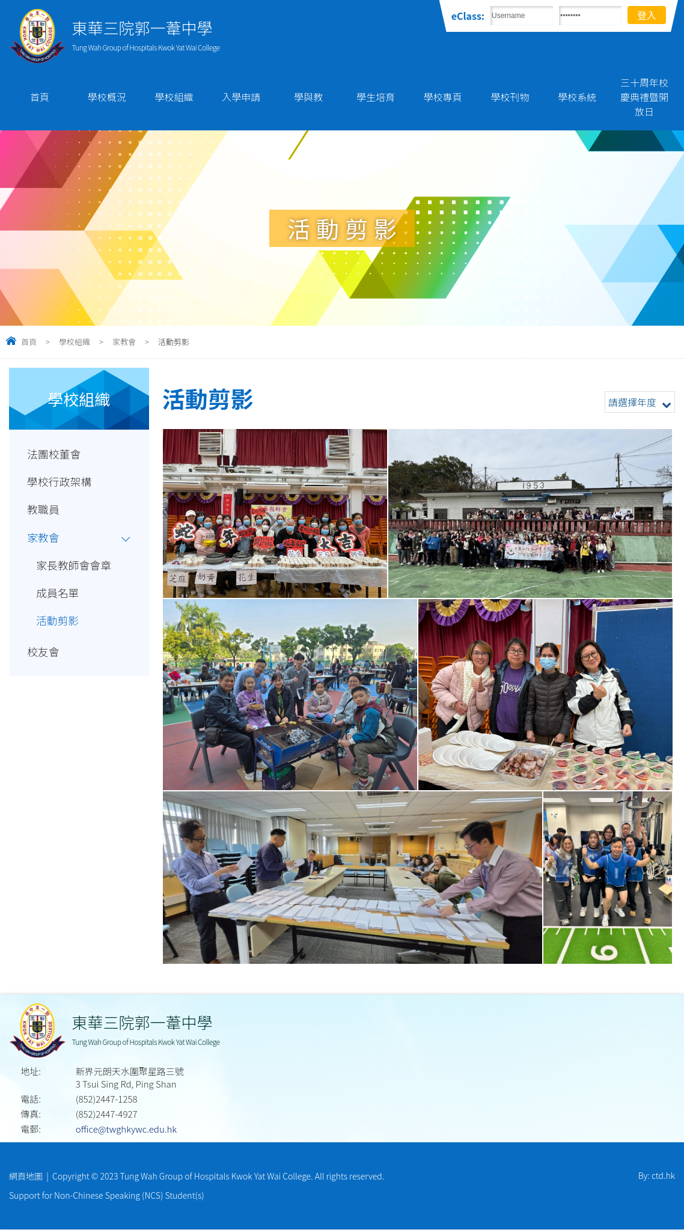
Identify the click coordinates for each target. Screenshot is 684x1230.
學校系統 (577, 97)
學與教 (308, 97)
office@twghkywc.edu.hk (126, 1128)
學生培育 (375, 97)
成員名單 (58, 598)
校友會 (44, 659)
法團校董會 (55, 454)
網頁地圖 (26, 1176)
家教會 (124, 341)
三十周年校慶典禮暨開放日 (644, 96)
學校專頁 (443, 97)
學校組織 (173, 97)
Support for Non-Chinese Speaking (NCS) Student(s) (106, 1196)
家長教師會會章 (75, 569)
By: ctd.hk (656, 1176)
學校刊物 (509, 97)
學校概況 (107, 97)
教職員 (44, 512)
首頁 (39, 97)
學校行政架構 (60, 483)
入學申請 (241, 97)
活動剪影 (58, 627)
